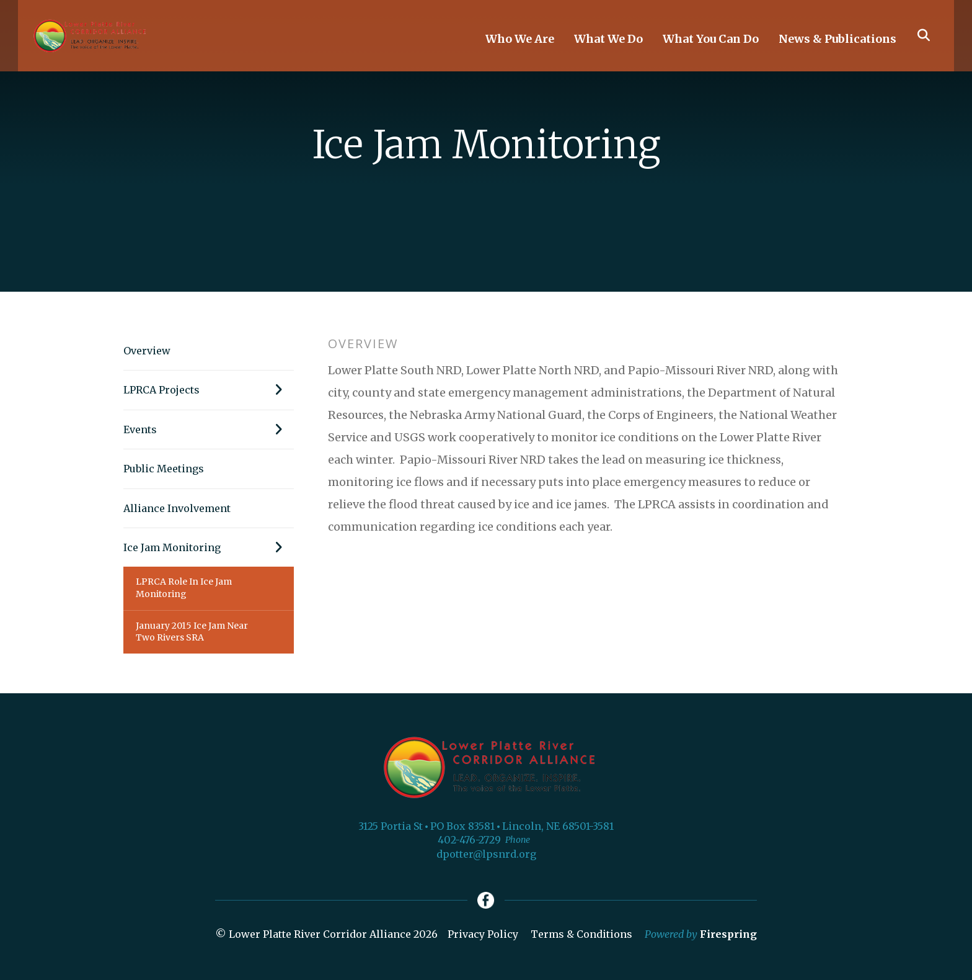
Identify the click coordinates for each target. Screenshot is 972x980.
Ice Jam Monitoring (208, 547)
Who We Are (519, 44)
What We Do (608, 44)
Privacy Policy (483, 936)
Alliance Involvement (177, 508)
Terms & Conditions (581, 936)
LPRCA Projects (208, 390)
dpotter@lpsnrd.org (486, 854)
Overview (146, 350)
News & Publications (837, 44)
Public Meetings (163, 468)
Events (208, 429)
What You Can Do (711, 44)
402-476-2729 (469, 840)
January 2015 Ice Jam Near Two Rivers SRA (192, 632)
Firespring (728, 936)
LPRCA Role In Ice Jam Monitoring (184, 588)
